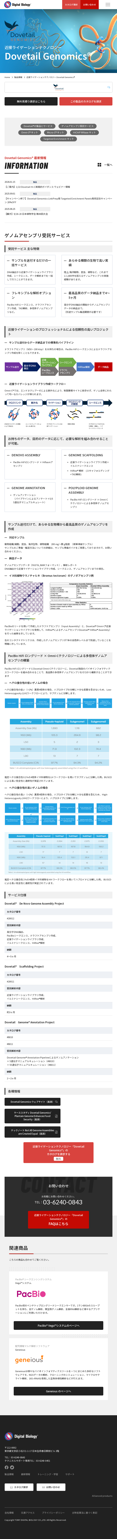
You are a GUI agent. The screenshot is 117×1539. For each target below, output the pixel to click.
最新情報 (25, 1474)
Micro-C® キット (55, 132)
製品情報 (18, 77)
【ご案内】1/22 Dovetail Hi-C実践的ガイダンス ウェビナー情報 (37, 186)
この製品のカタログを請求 (85, 101)
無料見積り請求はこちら (31, 101)
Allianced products (102, 1495)
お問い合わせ (89, 4)
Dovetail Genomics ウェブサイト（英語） (32, 1101)
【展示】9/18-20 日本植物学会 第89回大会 (26, 213)
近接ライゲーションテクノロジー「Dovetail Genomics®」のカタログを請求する (58, 1152)
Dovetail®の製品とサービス (38, 126)
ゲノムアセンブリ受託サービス (78, 126)
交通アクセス (28, 1512)
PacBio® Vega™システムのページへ (59, 1325)
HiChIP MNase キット (84, 132)
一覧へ (105, 165)
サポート (69, 1474)
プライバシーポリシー (53, 1512)
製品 (35, 182)
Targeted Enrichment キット (58, 138)
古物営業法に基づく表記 (84, 1512)
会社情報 (9, 1512)
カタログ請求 (71, 4)
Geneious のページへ (58, 1391)
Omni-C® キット (29, 132)
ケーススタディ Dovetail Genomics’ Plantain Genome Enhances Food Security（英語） (32, 1116)
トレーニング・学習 (47, 1474)
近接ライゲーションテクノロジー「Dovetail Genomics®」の (58, 1219)
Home (7, 77)
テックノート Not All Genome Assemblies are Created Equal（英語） (32, 1132)
